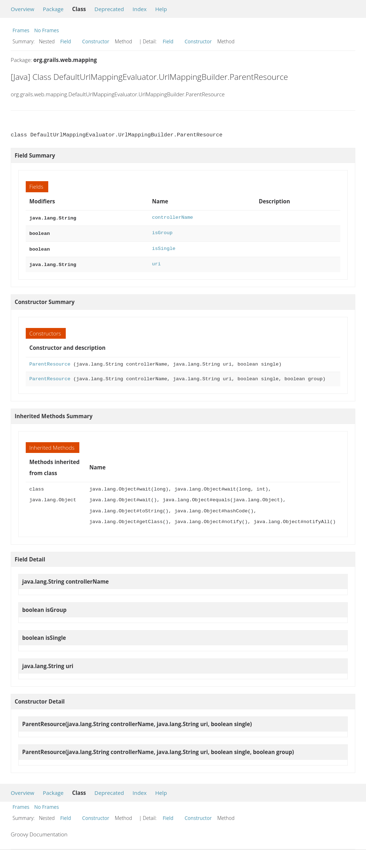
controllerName (172, 217)
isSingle (163, 247)
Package (53, 9)
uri (156, 262)
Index (140, 9)
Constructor (95, 41)
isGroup (162, 232)
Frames (21, 30)
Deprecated (109, 9)
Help (161, 9)
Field (65, 41)
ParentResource (49, 361)
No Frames (46, 30)
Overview (22, 9)
